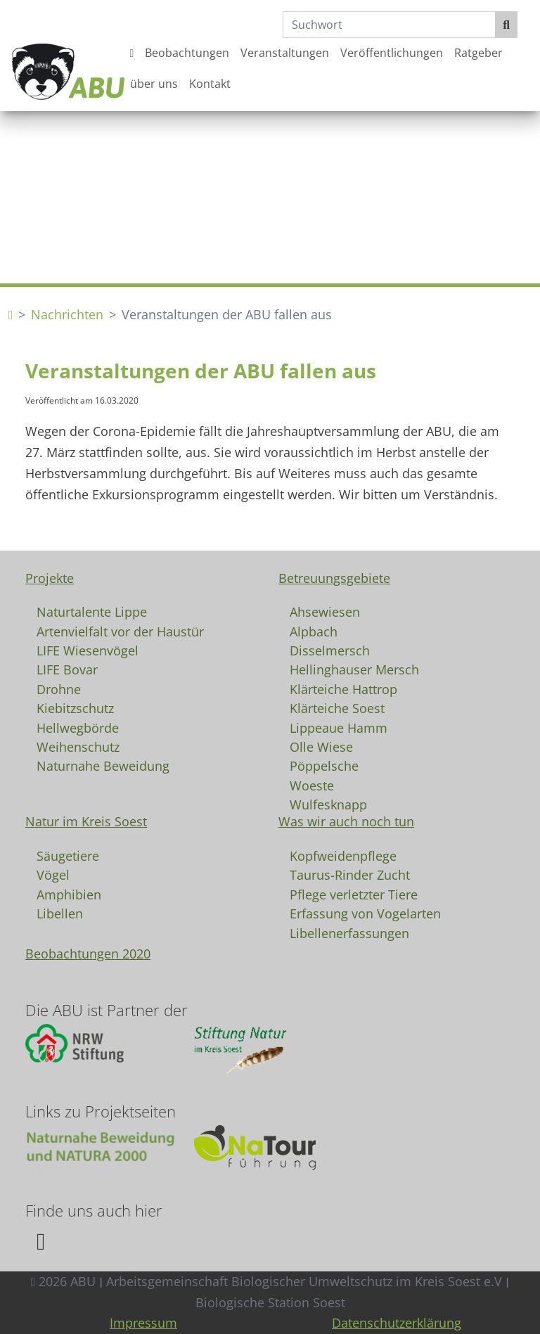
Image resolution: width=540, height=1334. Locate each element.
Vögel (53, 874)
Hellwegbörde (78, 727)
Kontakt (210, 83)
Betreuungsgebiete (334, 578)
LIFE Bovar (67, 668)
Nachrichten (67, 314)
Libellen (60, 913)
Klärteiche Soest (337, 707)
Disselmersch (330, 650)
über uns (154, 83)
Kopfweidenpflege (343, 855)
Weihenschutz (78, 746)
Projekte (49, 578)
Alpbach (314, 631)
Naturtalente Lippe (92, 611)
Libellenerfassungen (349, 932)
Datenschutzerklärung (396, 1322)
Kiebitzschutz (75, 707)
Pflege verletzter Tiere (354, 894)
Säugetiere (68, 855)
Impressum (143, 1322)
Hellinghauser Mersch (354, 668)
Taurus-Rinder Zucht (350, 874)
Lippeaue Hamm (338, 727)
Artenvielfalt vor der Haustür (120, 631)
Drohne (59, 688)
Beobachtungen (187, 52)
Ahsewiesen (325, 611)
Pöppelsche (324, 765)
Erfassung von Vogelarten (365, 913)
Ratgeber (478, 52)
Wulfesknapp (328, 804)
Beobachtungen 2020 (87, 953)
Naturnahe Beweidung (103, 765)
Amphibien (69, 894)
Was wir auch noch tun (346, 821)
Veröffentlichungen (391, 52)
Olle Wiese (321, 746)
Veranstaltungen (284, 52)
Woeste (312, 785)
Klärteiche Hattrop (343, 688)
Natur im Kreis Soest (86, 821)
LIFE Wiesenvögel (88, 650)
